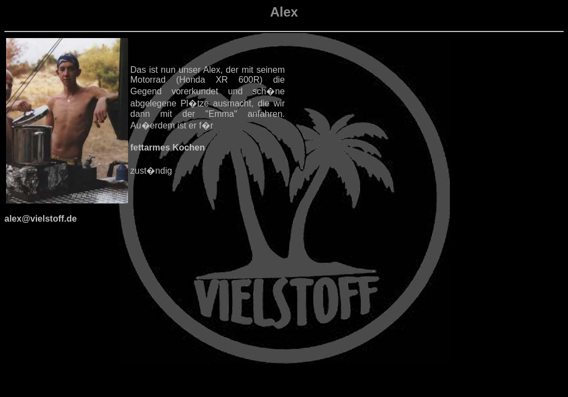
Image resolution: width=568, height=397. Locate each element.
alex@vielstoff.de (40, 218)
